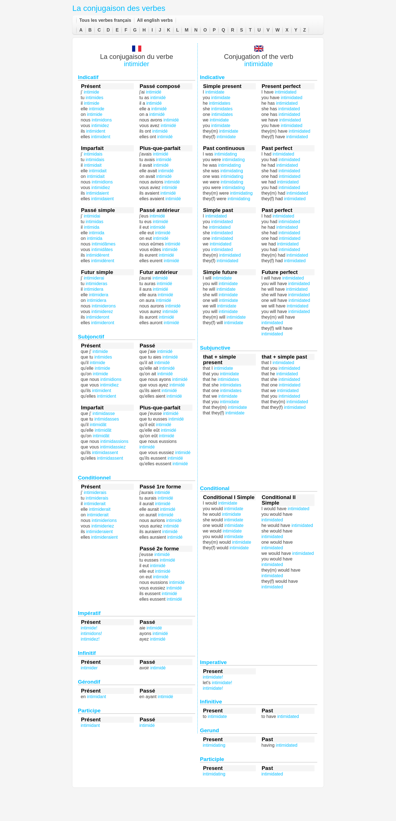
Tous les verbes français (105, 20)
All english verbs (155, 20)
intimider (136, 64)
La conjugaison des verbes (118, 8)
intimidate (258, 64)
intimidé (171, 260)
